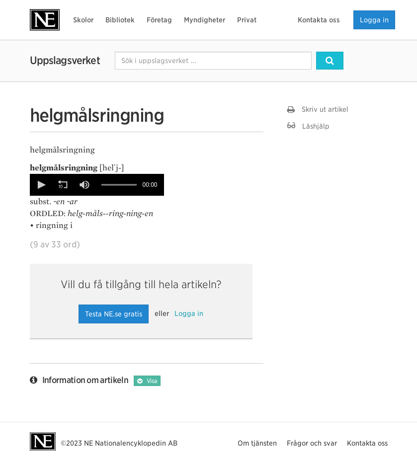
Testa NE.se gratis (113, 314)
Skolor (83, 20)
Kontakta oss (319, 20)
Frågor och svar (312, 443)
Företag (159, 20)
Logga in (374, 20)
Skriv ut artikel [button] (317, 109)
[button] (41, 185)
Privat (246, 20)
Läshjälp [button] (308, 126)
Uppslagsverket (65, 60)
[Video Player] (97, 185)
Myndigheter (204, 20)
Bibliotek (120, 20)
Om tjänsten (257, 443)
